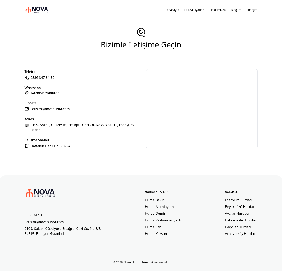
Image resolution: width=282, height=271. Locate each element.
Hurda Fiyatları (194, 10)
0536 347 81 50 (42, 77)
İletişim (252, 10)
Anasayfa (173, 10)
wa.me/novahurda (45, 92)
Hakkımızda (218, 10)
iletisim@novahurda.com (50, 109)
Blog (236, 10)
